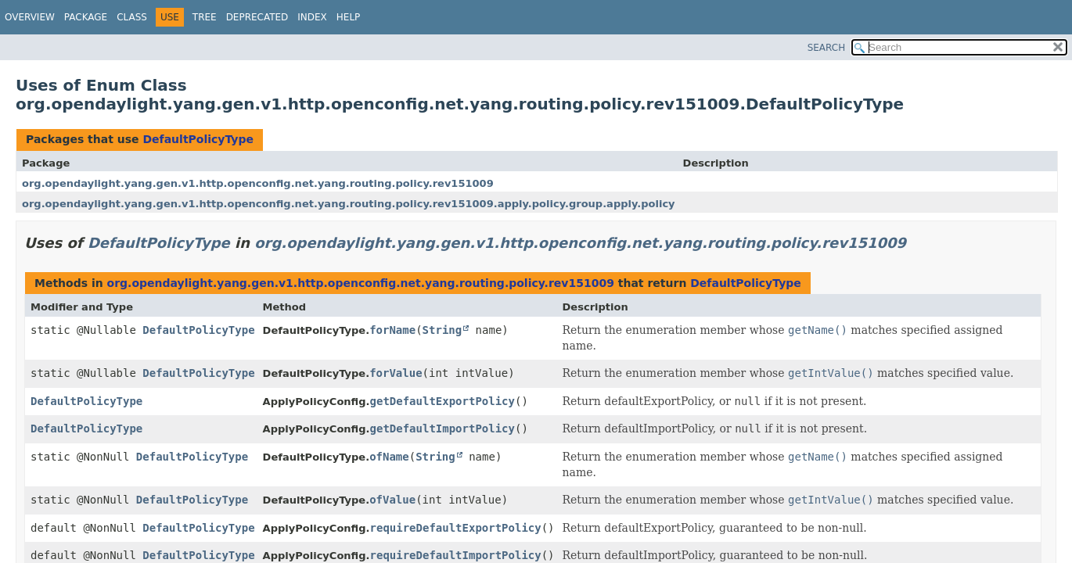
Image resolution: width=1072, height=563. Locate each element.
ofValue (392, 499)
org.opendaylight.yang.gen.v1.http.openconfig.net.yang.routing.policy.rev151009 (258, 183)
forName (392, 330)
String (442, 330)
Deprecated (257, 17)
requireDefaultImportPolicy (455, 555)
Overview (30, 17)
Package (85, 17)
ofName (389, 456)
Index (312, 17)
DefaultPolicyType (198, 139)
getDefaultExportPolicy (442, 401)
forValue (395, 373)
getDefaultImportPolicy (442, 428)
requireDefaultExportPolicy (455, 528)
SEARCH (827, 47)
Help (348, 17)
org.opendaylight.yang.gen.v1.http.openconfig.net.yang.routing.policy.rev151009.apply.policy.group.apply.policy (348, 204)
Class (132, 17)
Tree (204, 17)
